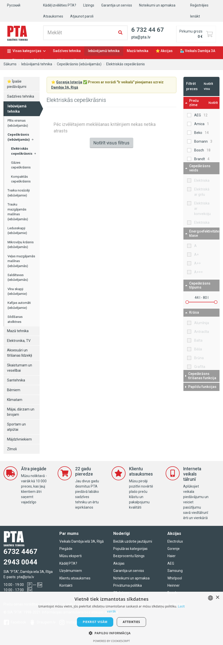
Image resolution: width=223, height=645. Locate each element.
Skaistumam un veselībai (19, 367)
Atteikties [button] (131, 622)
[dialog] (111, 618)
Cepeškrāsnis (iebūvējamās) (79, 64)
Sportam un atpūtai (16, 427)
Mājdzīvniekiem (19, 439)
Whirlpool (174, 578)
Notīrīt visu (208, 86)
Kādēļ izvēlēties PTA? (59, 5)
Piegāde (65, 549)
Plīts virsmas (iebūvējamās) (18, 123)
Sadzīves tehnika (67, 51)
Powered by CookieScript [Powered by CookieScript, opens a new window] (111, 641)
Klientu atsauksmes (74, 578)
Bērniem (13, 390)
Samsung (175, 571)
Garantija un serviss (116, 5)
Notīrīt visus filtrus (111, 142)
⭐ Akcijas (164, 51)
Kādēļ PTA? (68, 563)
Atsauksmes (53, 16)
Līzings (88, 5)
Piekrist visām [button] (95, 622)
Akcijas (119, 563)
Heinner (173, 585)
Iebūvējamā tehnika (104, 51)
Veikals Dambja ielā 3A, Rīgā (81, 541)
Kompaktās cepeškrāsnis (21, 179)
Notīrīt (213, 103)
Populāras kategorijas (130, 549)
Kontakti (65, 585)
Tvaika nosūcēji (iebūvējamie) (19, 192)
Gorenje (173, 549)
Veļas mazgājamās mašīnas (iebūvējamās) (21, 261)
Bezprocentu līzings (129, 556)
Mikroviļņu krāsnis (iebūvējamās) (21, 244)
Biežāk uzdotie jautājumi (132, 541)
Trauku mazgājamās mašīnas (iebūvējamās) (18, 211)
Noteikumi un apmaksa (157, 5)
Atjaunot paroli (81, 16)
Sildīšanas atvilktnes (15, 319)
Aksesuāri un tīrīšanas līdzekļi (19, 352)
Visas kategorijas (27, 51)
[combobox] (210, 597)
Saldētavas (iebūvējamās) (18, 277)
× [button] (217, 597)
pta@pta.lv (25, 577)
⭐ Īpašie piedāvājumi (16, 84)
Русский (13, 5)
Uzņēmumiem (70, 571)
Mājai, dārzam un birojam (20, 411)
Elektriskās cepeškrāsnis (125, 64)
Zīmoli (12, 449)
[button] (111, 632)
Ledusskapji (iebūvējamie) (17, 230)
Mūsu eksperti (70, 556)
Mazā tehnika (137, 51)
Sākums (10, 64)
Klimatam (14, 400)
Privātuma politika (127, 585)
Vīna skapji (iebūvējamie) (17, 291)
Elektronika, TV (19, 341)
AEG (170, 563)
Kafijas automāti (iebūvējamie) (19, 305)
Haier (171, 556)
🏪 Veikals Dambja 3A (197, 51)
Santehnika (16, 380)
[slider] (187, 302)
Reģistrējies (199, 5)
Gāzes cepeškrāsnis (21, 165)
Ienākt (195, 16)
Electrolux (175, 541)
